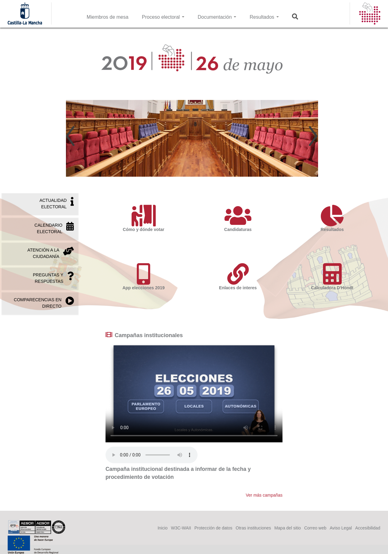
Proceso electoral (163, 17)
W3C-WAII (181, 527)
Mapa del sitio (287, 527)
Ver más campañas (264, 495)
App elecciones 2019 (143, 276)
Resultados (264, 17)
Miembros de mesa (108, 17)
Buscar (299, 16)
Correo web (315, 527)
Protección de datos (213, 527)
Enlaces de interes (238, 276)
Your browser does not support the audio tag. (152, 455)
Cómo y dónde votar (143, 218)
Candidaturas (238, 218)
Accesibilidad (367, 527)
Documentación (217, 17)
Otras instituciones (253, 527)
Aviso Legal (341, 527)
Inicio (163, 527)
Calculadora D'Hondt (332, 276)
